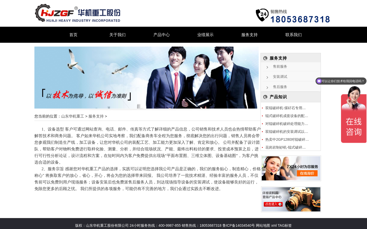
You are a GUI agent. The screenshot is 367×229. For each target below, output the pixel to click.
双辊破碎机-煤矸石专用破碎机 (289, 108)
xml (274, 225)
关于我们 (117, 35)
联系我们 (293, 35)
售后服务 (280, 87)
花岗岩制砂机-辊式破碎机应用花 (291, 147)
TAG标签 (285, 225)
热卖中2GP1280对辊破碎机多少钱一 (294, 139)
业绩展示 (205, 35)
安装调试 (280, 77)
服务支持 (249, 35)
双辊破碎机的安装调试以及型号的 (292, 132)
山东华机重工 (72, 116)
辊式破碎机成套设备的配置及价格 (292, 116)
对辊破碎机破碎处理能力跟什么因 (292, 124)
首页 (73, 35)
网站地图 (262, 225)
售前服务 (280, 66)
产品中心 (161, 35)
